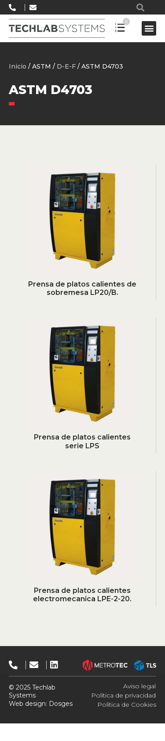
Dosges (60, 704)
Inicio (17, 66)
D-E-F (66, 66)
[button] (140, 7)
